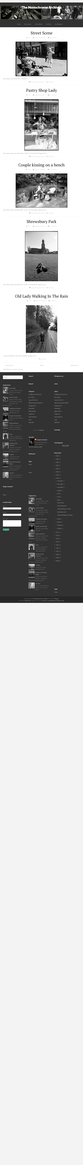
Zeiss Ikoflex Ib (33, 417)
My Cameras (27, 24)
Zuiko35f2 (31, 422)
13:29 (29, 95)
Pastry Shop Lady (41, 90)
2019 (57, 475)
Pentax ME (34, 82)
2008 (57, 561)
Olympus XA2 (32, 405)
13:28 (29, 37)
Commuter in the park (15, 408)
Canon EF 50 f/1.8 (33, 400)
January (59, 528)
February (60, 525)
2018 (57, 478)
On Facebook (38, 24)
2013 (57, 545)
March (59, 522)
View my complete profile (35, 447)
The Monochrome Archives (41, 7)
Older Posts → (75, 365)
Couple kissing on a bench (41, 165)
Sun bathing (12, 388)
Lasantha (43, 600)
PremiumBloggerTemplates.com (55, 600)
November (60, 484)
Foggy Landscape (13, 423)
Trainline (11, 454)
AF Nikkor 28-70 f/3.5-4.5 (35, 394)
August (59, 490)
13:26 (29, 300)
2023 (57, 462)
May (59, 500)
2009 (57, 557)
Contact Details (13, 397)
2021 (57, 468)
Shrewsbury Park (41, 221)
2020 (57, 472)
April (59, 519)
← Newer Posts (8, 365)
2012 (57, 548)
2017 (57, 532)
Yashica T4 (31, 414)
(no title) (11, 473)
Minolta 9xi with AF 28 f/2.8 (36, 403)
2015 (57, 538)
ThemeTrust (27, 600)
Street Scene (41, 33)
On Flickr (48, 24)
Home (19, 24)
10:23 (29, 226)
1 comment (53, 300)
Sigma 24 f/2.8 (40, 82)
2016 (57, 535)
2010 (57, 554)
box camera (32, 397)
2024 (57, 459)
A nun (10, 434)
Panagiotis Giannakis (39, 37)
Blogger (42, 430)
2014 (57, 541)
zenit (30, 419)
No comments (53, 37)
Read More (51, 82)
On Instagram (58, 24)
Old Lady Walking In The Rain (41, 296)
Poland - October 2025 (15, 416)
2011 (57, 551)
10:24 (29, 169)
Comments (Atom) (17, 369)
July (59, 493)
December (60, 481)
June (59, 496)
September (60, 487)
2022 (57, 465)
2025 (57, 456)
